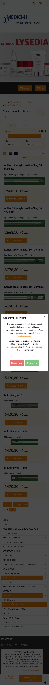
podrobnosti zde (14, 346)
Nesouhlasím (17, 363)
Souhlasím (32, 363)
